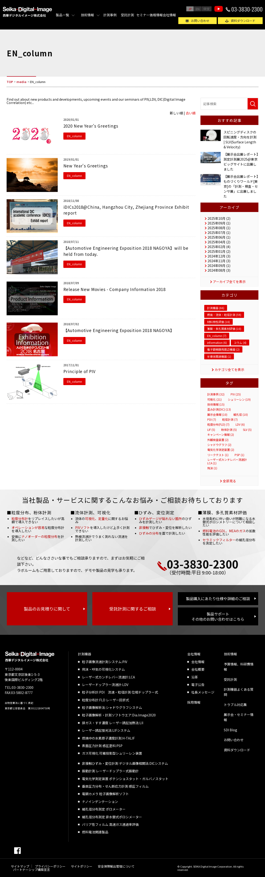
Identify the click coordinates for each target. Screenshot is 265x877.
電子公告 (197, 684)
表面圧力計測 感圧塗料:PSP (102, 745)
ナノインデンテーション (100, 801)
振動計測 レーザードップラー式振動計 (110, 771)
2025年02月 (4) (219, 246)
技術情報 (87, 15)
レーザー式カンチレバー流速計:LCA (108, 677)
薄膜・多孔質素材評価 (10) (224, 329)
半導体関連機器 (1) (219, 356)
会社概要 (197, 669)
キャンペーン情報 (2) (220, 434)
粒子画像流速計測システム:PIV (104, 661)
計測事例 (110, 15)
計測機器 (84, 654)
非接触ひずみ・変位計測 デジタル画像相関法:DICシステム (125, 763)
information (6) (217, 343)
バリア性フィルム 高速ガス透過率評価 (110, 824)
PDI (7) (211, 419)
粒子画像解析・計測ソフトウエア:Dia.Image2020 (119, 715)
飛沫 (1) (212, 468)
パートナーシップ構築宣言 (31, 869)
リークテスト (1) (217, 455)
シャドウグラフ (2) (219, 444)
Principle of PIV (79, 371)
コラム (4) (240, 343)
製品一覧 (62, 15)
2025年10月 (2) (219, 218)
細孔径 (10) (240, 414)
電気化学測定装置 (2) (220, 449)
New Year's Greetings (85, 166)
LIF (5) (211, 429)
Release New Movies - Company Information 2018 (114, 289)
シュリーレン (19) (239, 399)
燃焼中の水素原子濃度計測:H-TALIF (108, 738)
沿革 (194, 677)
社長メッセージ (202, 692)
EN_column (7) (216, 336)
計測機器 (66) (215, 308)
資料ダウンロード (243, 20)
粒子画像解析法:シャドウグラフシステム (112, 707)
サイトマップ (20, 866)
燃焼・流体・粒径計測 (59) (224, 315)
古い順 (191, 113)
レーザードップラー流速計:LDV (105, 684)
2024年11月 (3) (219, 260)
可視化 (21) (214, 399)
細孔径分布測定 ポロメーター (104, 809)
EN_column (74, 136)
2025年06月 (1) (219, 237)
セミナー (143, 15)
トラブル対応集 (235, 704)
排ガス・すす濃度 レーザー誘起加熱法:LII (112, 722)
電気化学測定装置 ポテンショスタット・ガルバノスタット (125, 778)
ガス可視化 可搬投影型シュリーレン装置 (112, 753)
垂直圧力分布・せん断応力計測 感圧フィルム (115, 786)
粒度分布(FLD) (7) (218, 424)
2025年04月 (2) (219, 242)
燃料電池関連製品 (95, 832)
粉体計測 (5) (229, 429)
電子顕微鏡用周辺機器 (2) (223, 349)
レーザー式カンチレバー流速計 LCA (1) (227, 461)
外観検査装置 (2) (217, 439)
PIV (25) (236, 394)
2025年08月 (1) (219, 227)
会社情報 (169, 15)
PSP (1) (239, 455)
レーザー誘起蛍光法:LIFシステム (106, 730)
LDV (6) (240, 424)
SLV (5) (247, 429)
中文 (207, 9)
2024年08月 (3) (219, 270)
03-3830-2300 (247, 9)
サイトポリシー (81, 866)
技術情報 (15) (215, 404)
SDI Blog (230, 729)
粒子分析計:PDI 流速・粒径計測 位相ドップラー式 (120, 692)
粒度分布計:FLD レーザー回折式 (105, 700)
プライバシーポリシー (50, 866)
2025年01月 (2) (219, 251)
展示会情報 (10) (217, 414)
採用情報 (193, 702)
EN (198, 9)
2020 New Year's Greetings (90, 126)
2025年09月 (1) (219, 223)
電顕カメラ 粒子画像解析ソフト (105, 793)
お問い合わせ (200, 20)
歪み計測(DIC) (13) (219, 409)
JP (190, 9)
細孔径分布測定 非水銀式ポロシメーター (112, 817)
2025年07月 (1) (219, 232)
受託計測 (127, 15)
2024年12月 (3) (219, 256)
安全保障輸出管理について (116, 866)
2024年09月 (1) (219, 265)
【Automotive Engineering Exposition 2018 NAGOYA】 (118, 330)
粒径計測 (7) (230, 419)
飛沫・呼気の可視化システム (103, 669)
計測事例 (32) (215, 394)
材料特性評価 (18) (218, 322)
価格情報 (156, 15)
